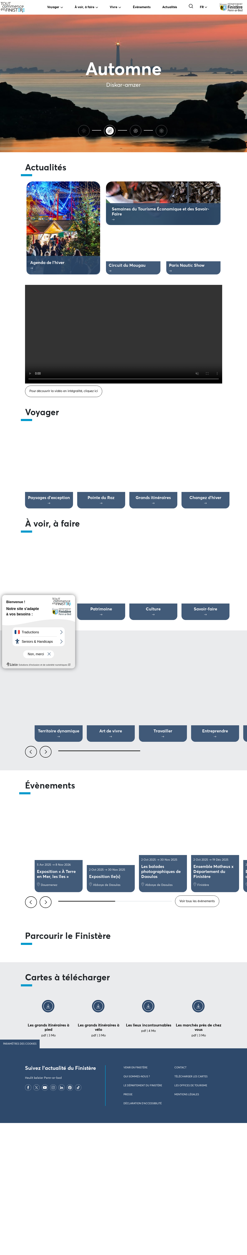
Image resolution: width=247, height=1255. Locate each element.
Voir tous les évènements (197, 901)
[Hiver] (136, 130)
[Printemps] (162, 130)
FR (202, 7)
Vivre (113, 7)
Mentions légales (186, 1227)
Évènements (142, 7)
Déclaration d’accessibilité (143, 1236)
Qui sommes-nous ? (137, 1209)
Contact (180, 1200)
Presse (128, 1227)
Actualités (169, 7)
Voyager (53, 7)
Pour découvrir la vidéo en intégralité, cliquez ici (63, 391)
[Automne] (110, 130)
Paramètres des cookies (20, 1176)
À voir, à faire (84, 7)
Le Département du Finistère (143, 1218)
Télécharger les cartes (191, 1209)
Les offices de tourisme (190, 1218)
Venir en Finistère (135, 1200)
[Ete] (84, 130)
